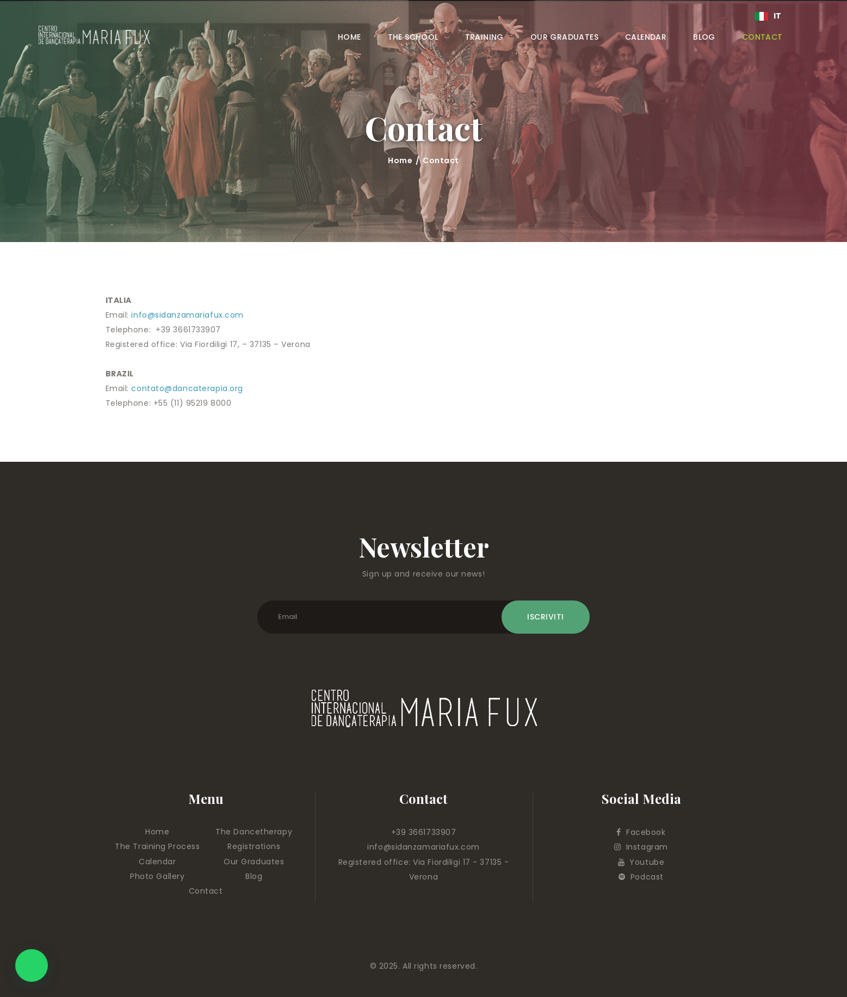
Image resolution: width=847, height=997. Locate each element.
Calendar (157, 861)
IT (768, 15)
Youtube (641, 862)
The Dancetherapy (253, 831)
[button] (31, 965)
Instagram (641, 846)
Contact (206, 890)
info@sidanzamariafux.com (187, 314)
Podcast (641, 876)
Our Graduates (254, 861)
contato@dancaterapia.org (187, 388)
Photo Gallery (157, 876)
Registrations (253, 846)
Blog (253, 876)
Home (400, 160)
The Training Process (157, 846)
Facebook (640, 832)
